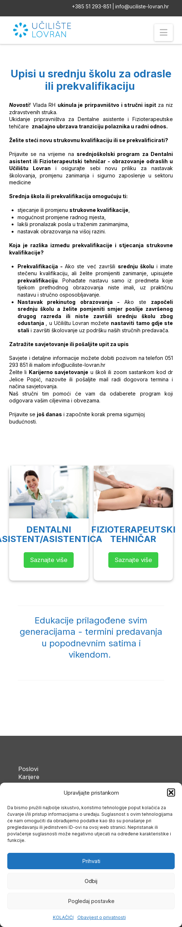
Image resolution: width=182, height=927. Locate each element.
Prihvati (91, 861)
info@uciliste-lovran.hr (142, 6)
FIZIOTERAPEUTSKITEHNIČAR (133, 534)
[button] (171, 792)
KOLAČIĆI (63, 917)
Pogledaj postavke (91, 901)
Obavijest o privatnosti (101, 917)
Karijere (28, 776)
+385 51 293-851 (91, 6)
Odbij (91, 881)
